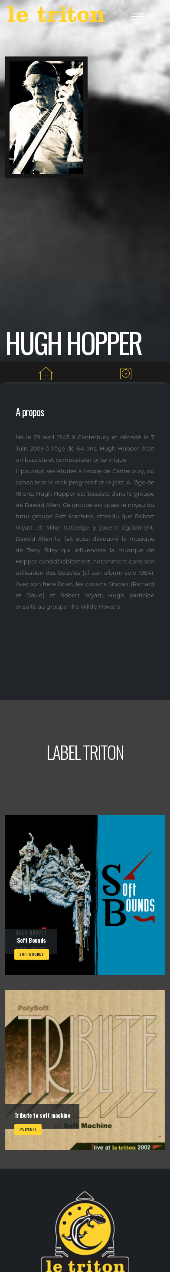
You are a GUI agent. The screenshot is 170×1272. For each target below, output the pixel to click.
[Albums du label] (126, 374)
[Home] (46, 374)
